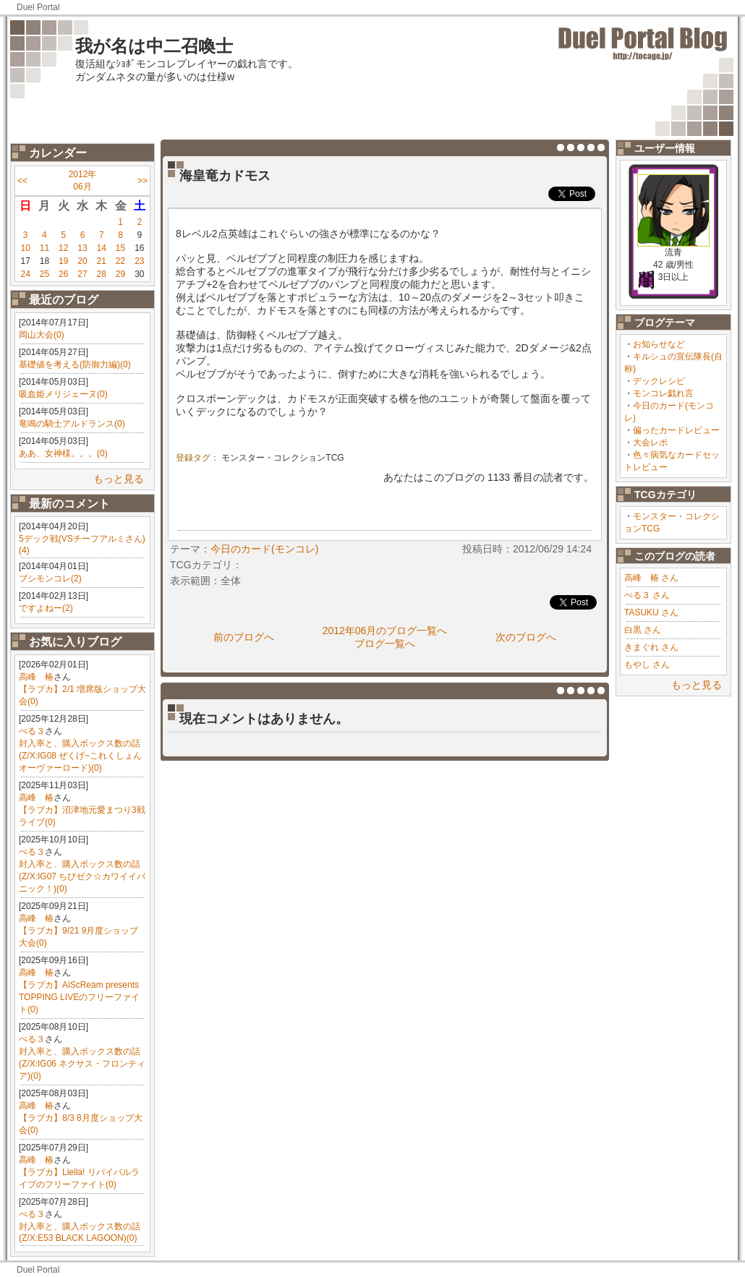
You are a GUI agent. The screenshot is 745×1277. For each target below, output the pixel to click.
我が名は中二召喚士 (154, 46)
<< (22, 181)
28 (101, 274)
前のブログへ (243, 637)
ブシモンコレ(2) (50, 578)
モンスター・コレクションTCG (282, 458)
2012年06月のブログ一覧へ (385, 630)
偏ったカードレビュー (676, 430)
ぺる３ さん (647, 595)
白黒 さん (642, 630)
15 (120, 248)
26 (63, 274)
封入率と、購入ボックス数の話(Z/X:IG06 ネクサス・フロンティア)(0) (82, 1063)
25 (44, 274)
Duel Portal (38, 7)
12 (63, 248)
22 (120, 261)
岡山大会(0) (41, 335)
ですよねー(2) (46, 608)
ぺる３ (32, 731)
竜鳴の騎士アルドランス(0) (72, 424)
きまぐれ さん (651, 647)
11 (44, 248)
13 (82, 248)
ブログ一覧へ (384, 643)
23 (139, 261)
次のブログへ (525, 637)
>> (142, 181)
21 (101, 261)
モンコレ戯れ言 (663, 393)
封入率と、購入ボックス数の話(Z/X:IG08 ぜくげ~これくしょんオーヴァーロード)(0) (80, 755)
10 (25, 248)
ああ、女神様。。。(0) (63, 453)
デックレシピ (659, 381)
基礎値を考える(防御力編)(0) (75, 364)
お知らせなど (659, 344)
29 (120, 274)
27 (82, 274)
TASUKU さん (651, 612)
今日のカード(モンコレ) (264, 549)
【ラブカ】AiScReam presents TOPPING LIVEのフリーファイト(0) (79, 997)
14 (101, 248)
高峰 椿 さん (651, 578)
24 (25, 274)
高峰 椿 (36, 677)
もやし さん (647, 664)
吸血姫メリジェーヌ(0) (63, 394)
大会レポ (650, 442)
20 (82, 261)
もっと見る (118, 478)
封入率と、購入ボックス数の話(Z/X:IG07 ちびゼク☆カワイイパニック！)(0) (82, 876)
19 (63, 261)
